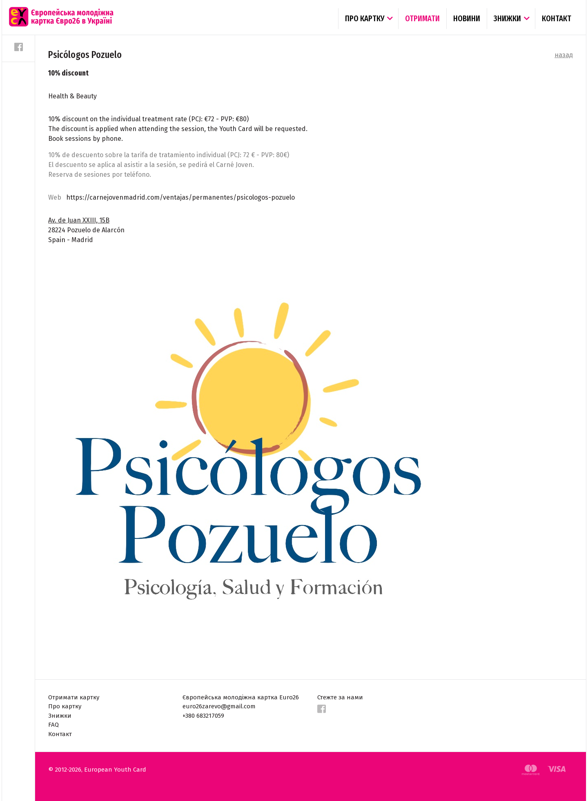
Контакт (556, 18)
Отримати (422, 18)
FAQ (53, 724)
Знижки (507, 18)
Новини (466, 18)
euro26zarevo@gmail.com (219, 706)
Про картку (364, 18)
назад (564, 55)
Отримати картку (73, 697)
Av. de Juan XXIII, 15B (78, 220)
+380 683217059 (203, 715)
